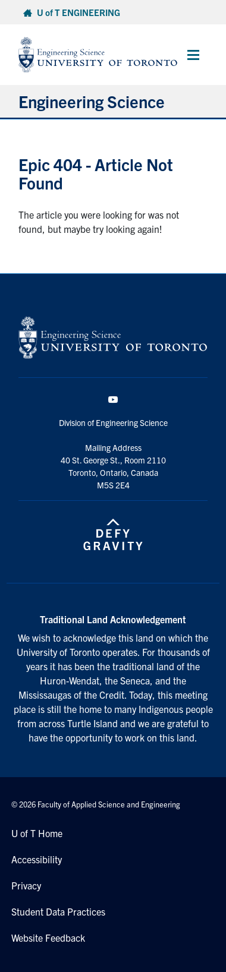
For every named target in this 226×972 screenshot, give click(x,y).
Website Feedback (48, 937)
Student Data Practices (58, 911)
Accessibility (36, 859)
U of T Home (36, 833)
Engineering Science (91, 101)
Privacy (26, 885)
